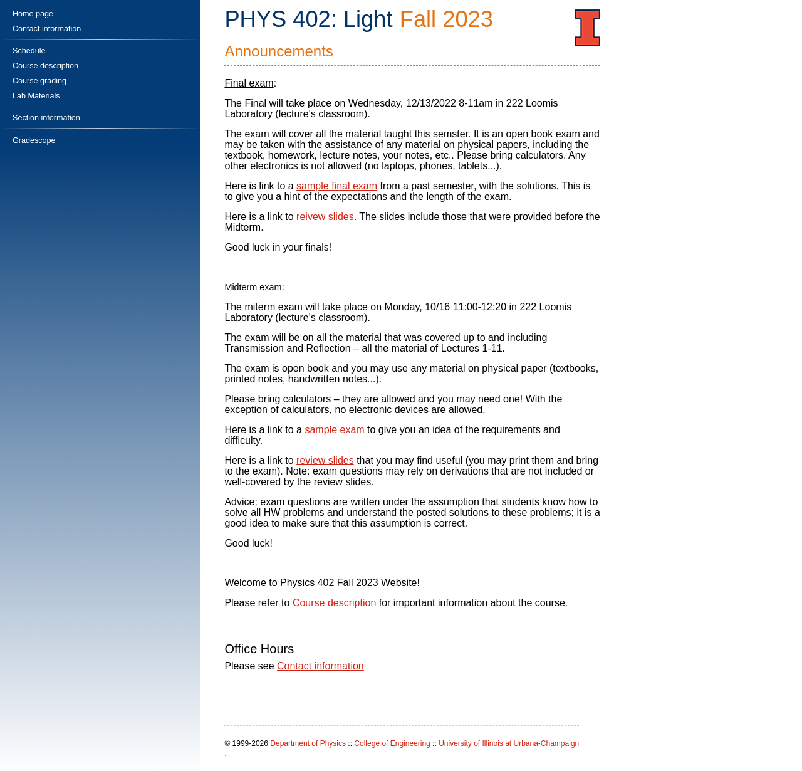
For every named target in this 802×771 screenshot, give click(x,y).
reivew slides (325, 216)
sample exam (334, 429)
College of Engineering (392, 743)
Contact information (320, 666)
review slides (325, 460)
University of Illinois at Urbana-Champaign (509, 743)
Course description (334, 602)
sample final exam (336, 186)
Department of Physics (308, 743)
